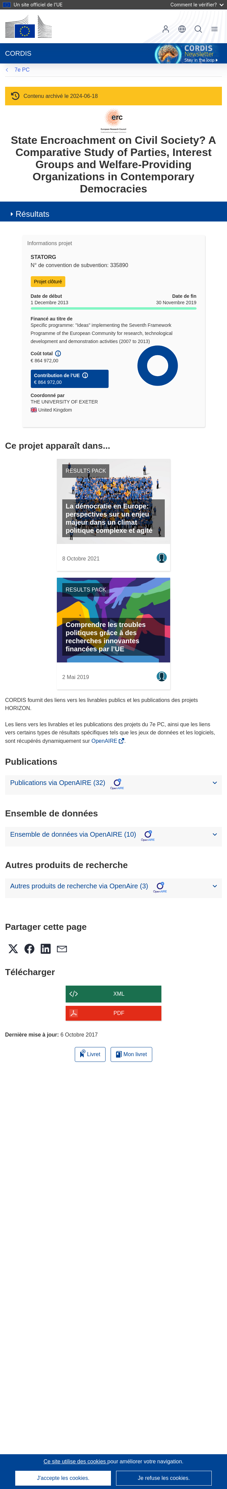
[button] (182, 29)
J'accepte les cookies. (63, 1478)
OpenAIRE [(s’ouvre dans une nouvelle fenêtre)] (105, 741)
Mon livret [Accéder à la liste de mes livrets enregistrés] (131, 1054)
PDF (119, 1013)
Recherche (198, 29)
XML (118, 994)
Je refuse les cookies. (164, 1478)
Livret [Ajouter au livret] (90, 1053)
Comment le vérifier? (197, 4)
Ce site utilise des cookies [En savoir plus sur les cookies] (76, 1461)
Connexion (166, 29)
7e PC (22, 70)
